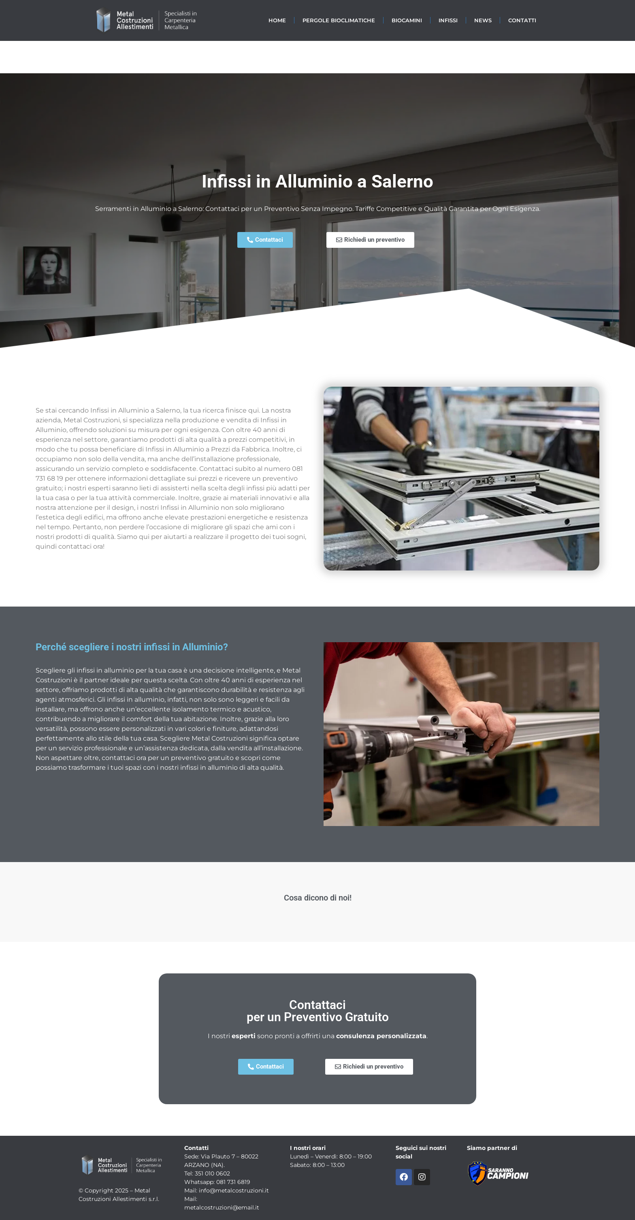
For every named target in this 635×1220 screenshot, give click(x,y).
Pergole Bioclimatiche (339, 20)
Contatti (522, 20)
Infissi (448, 20)
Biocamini (407, 20)
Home (277, 20)
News (483, 20)
